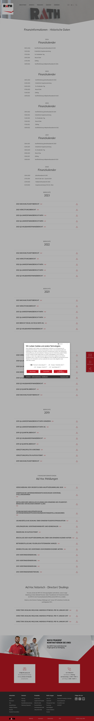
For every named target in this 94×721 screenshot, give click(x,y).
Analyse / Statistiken (56, 364)
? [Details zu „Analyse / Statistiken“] (63, 364)
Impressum (28, 376)
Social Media (55, 367)
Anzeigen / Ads (40, 367)
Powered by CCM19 (64, 376)
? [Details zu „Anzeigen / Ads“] (46, 367)
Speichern (46, 371)
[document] (47, 354)
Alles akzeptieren (60, 371)
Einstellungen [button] (45, 376)
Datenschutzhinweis (36, 376)
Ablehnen (33, 371)
